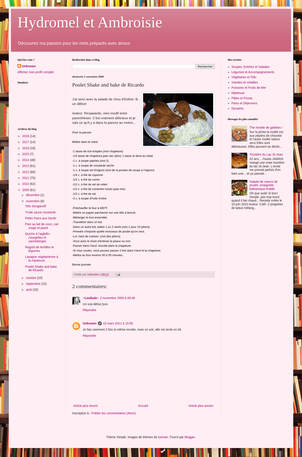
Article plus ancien (200, 405)
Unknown (90, 323)
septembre (33, 283)
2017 (26, 142)
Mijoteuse (238, 93)
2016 (26, 148)
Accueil (143, 405)
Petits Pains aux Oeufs (40, 218)
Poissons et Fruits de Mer (249, 87)
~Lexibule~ (91, 298)
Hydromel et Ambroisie (90, 22)
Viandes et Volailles (245, 82)
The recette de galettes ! (266, 127)
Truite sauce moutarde (40, 212)
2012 (26, 172)
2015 (26, 154)
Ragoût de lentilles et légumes (39, 249)
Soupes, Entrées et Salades (251, 67)
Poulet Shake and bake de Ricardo (41, 268)
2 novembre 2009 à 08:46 (117, 298)
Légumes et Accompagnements (253, 72)
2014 (26, 160)
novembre (33, 201)
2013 (26, 166)
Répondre (89, 310)
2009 (26, 190)
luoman (163, 437)
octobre (31, 278)
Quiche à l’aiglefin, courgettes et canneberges (37, 237)
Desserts (238, 108)
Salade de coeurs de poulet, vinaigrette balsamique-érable (263, 185)
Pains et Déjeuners (244, 103)
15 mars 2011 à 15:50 (118, 323)
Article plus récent (85, 405)
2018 (26, 136)
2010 (26, 184)
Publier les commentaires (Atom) (113, 413)
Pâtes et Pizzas (242, 98)
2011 (26, 178)
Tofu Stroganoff (35, 206)
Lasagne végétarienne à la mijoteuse (41, 258)
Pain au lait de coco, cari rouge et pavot (42, 226)
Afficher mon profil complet (36, 72)
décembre (33, 195)
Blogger (189, 437)
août (29, 289)
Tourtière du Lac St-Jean (266, 154)
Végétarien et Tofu (244, 77)
